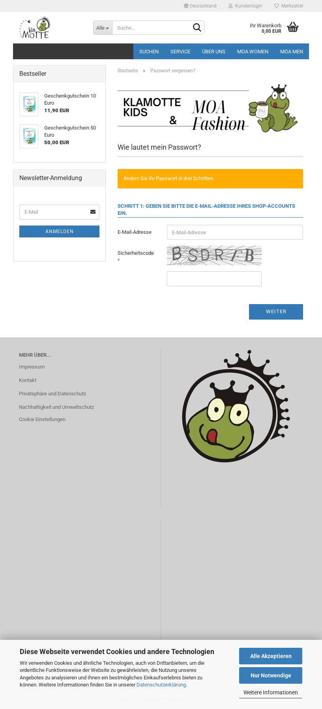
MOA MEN (291, 52)
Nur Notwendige (271, 675)
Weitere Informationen (270, 692)
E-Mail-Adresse (135, 232)
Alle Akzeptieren (271, 656)
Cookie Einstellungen (42, 419)
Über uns (213, 52)
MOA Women (252, 52)
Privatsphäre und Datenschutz (52, 394)
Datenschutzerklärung (161, 685)
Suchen (149, 52)
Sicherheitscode (136, 253)
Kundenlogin (245, 6)
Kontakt (27, 380)
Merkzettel (288, 6)
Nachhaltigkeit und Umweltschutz (56, 407)
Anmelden (59, 231)
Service (180, 52)
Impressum (32, 367)
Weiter (276, 311)
